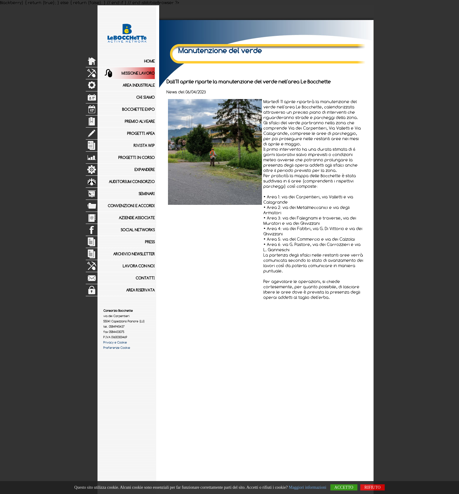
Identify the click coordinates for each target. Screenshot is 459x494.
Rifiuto (372, 487)
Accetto (343, 487)
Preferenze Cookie (116, 347)
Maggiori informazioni (307, 487)
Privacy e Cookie (115, 342)
